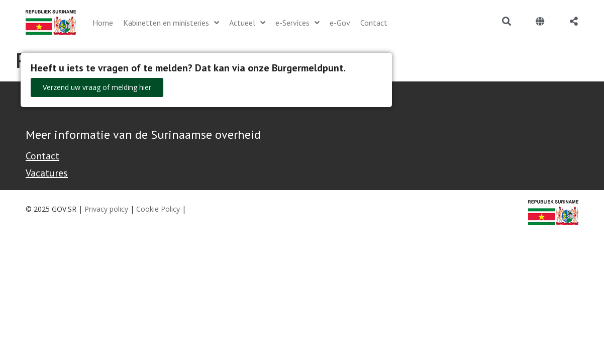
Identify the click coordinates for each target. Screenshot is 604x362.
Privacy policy (106, 209)
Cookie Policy (158, 209)
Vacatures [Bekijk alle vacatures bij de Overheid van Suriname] (47, 172)
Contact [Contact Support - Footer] (42, 155)
